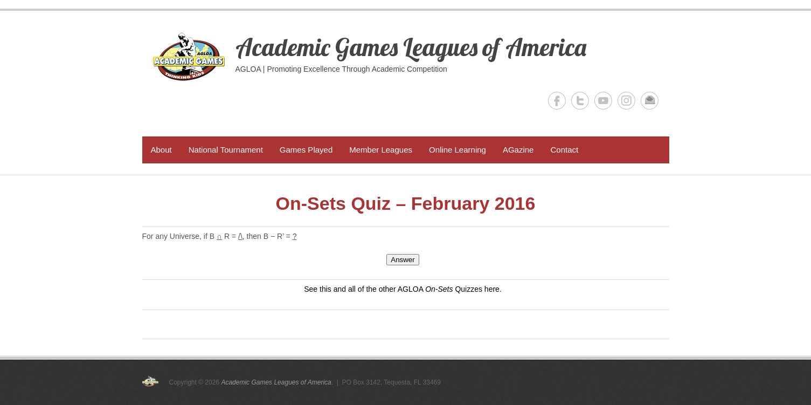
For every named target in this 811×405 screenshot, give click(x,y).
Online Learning (457, 149)
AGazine (518, 149)
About (161, 149)
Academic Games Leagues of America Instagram (626, 100)
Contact (564, 149)
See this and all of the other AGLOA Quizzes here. (403, 289)
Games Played (306, 149)
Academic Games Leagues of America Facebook (557, 100)
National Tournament (226, 149)
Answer (402, 260)
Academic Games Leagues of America (410, 47)
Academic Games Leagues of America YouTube (603, 100)
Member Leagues (380, 149)
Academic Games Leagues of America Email (649, 100)
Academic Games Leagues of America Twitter (580, 100)
